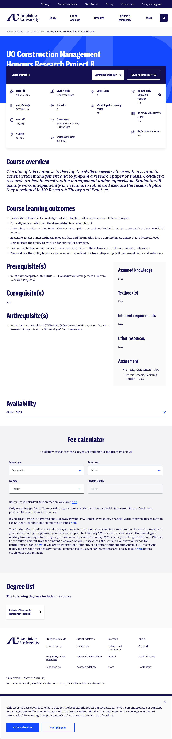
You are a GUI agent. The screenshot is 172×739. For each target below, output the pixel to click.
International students (89, 656)
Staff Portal (91, 4)
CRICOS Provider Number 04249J (86, 683)
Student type (15, 462)
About (141, 639)
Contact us (127, 4)
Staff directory (146, 656)
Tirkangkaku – (25, 678)
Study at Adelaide (56, 639)
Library (45, 4)
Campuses (83, 646)
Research (113, 639)
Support (143, 646)
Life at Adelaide (86, 639)
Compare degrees (153, 4)
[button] (165, 702)
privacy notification (61, 711)
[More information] (24, 90)
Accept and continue (22, 727)
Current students (67, 4)
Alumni (112, 656)
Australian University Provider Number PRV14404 (35, 683)
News (111, 667)
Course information (21, 75)
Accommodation (86, 667)
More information (58, 727)
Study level (93, 462)
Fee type (13, 481)
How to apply (54, 646)
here (74, 502)
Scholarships (53, 667)
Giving (109, 4)
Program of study (96, 481)
